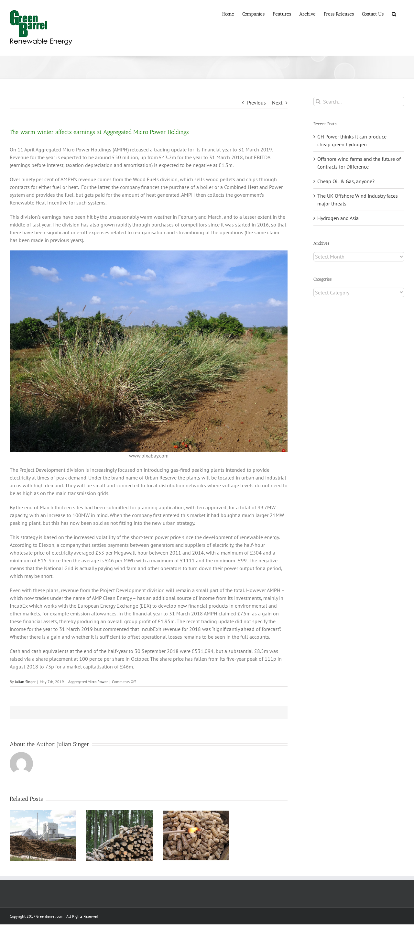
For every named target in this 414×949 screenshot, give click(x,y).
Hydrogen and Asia (338, 218)
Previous (256, 102)
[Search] (318, 101)
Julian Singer (25, 681)
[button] (394, 13)
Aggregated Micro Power (88, 681)
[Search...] (358, 101)
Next (277, 102)
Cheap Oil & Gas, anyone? (346, 181)
